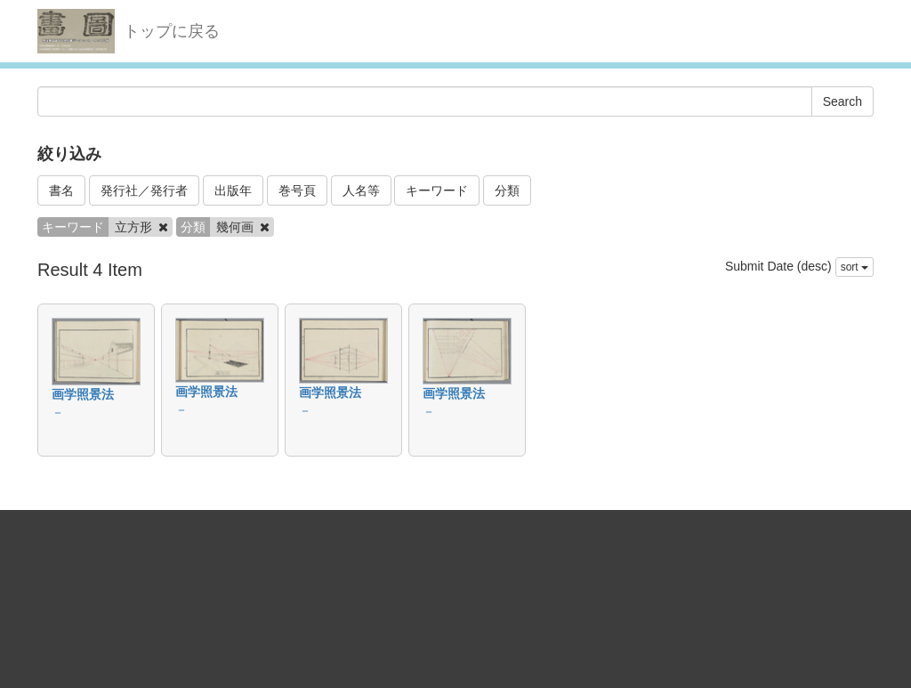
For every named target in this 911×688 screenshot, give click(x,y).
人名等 (361, 190)
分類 (507, 190)
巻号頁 (297, 190)
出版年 (233, 190)
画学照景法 (83, 394)
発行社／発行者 (144, 190)
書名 (61, 190)
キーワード (437, 190)
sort (854, 267)
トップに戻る (172, 31)
